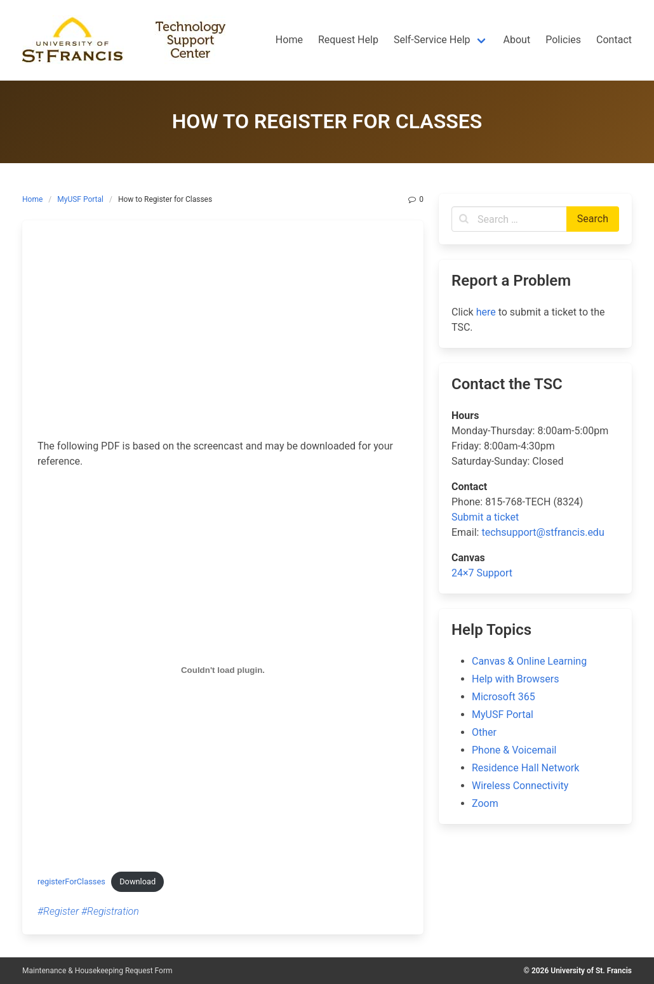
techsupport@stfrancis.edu (542, 532)
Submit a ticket (485, 517)
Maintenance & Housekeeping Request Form (97, 970)
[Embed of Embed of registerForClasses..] (222, 669)
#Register (58, 911)
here (486, 312)
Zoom (485, 803)
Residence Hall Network (525, 768)
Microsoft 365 (503, 697)
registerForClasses (71, 881)
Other (484, 732)
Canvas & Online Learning (529, 661)
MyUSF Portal (80, 199)
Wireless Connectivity (520, 786)
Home (32, 199)
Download (137, 881)
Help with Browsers (515, 679)
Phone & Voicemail (514, 750)
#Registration (110, 911)
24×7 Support (481, 573)
